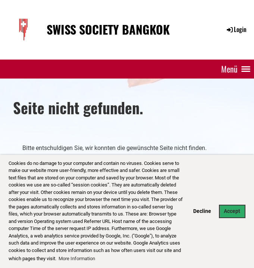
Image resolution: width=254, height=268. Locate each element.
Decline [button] (202, 211)
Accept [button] (232, 211)
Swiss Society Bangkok (108, 29)
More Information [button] (77, 258)
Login (236, 29)
